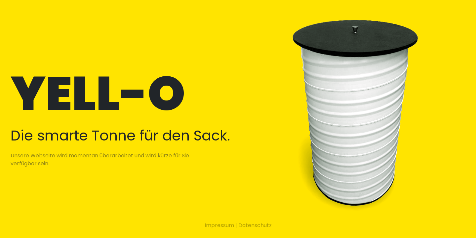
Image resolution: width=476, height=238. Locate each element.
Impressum (219, 225)
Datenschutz (255, 225)
